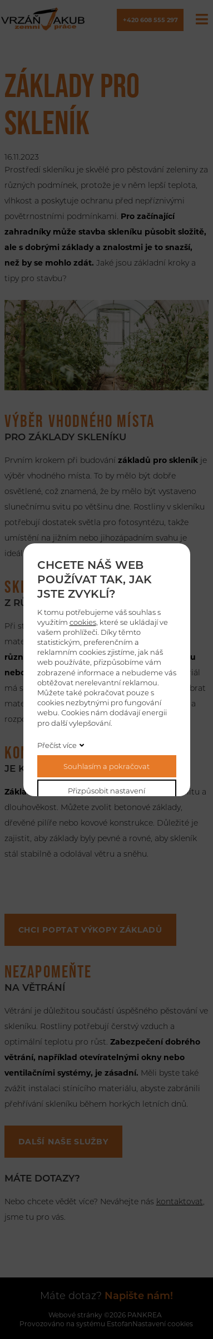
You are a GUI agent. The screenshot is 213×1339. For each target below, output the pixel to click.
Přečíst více (57, 745)
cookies (83, 622)
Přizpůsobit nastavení (106, 790)
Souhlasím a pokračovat (106, 766)
